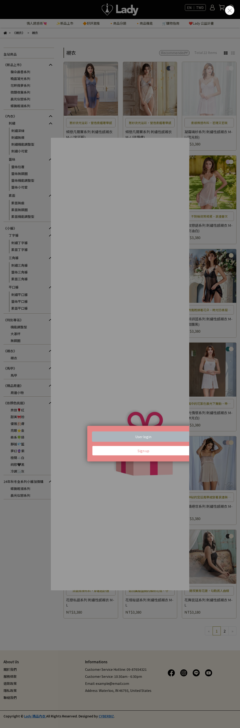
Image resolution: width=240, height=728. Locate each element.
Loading (120, 364)
